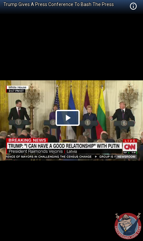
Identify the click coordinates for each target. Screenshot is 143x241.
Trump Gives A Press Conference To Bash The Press (58, 4)
